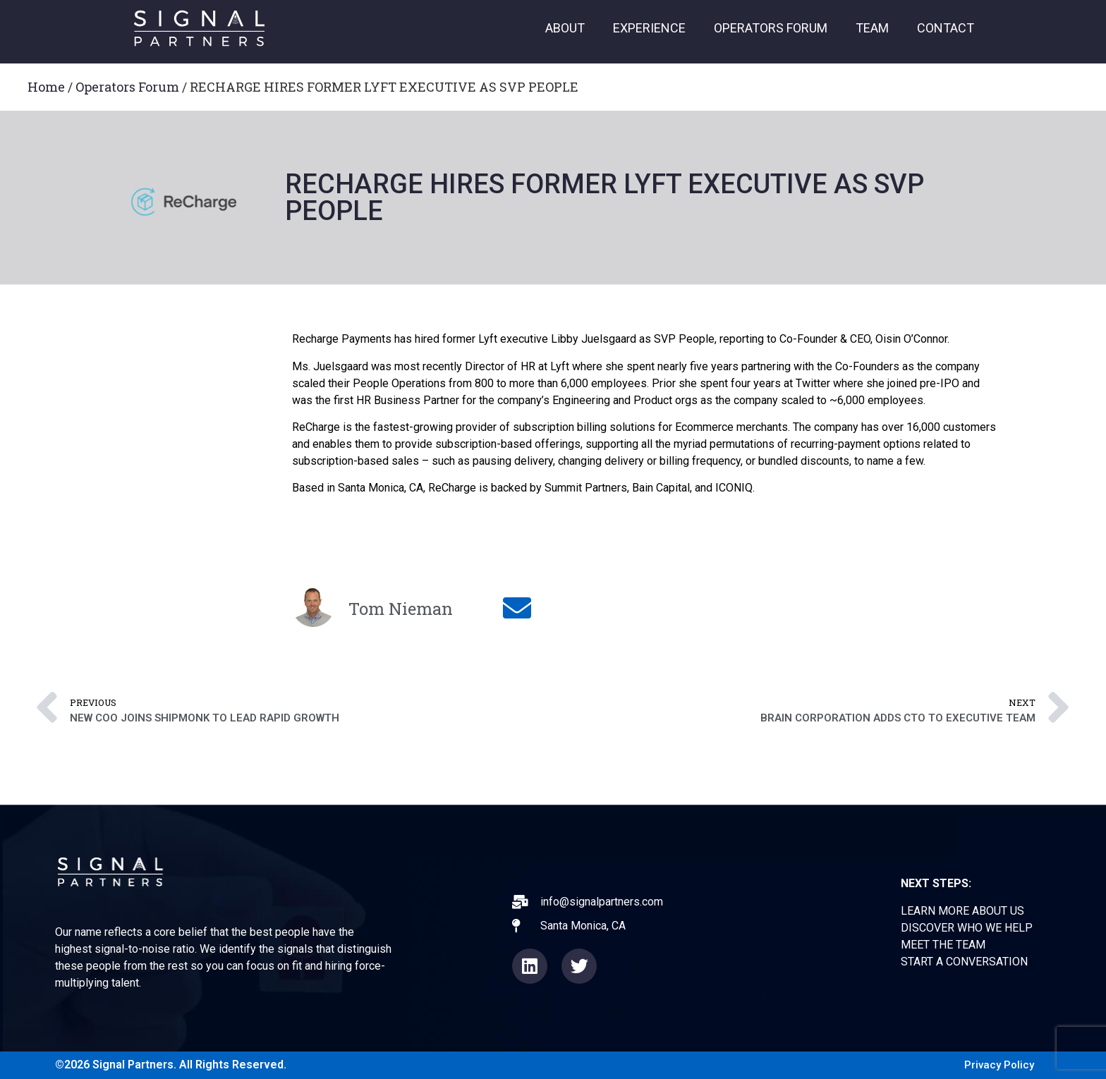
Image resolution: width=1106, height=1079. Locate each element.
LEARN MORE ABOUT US (962, 911)
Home (46, 86)
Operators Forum (127, 86)
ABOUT (565, 27)
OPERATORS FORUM (770, 27)
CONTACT (945, 27)
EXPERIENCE (649, 27)
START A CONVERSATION (964, 961)
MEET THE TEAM (943, 944)
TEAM (872, 27)
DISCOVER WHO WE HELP (967, 927)
